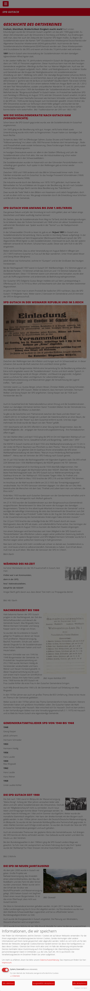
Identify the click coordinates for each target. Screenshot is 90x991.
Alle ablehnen (8, 983)
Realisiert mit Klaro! (80, 988)
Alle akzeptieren (79, 983)
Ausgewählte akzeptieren (43, 983)
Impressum (7, 962)
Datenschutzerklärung (49, 960)
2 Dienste (15, 976)
